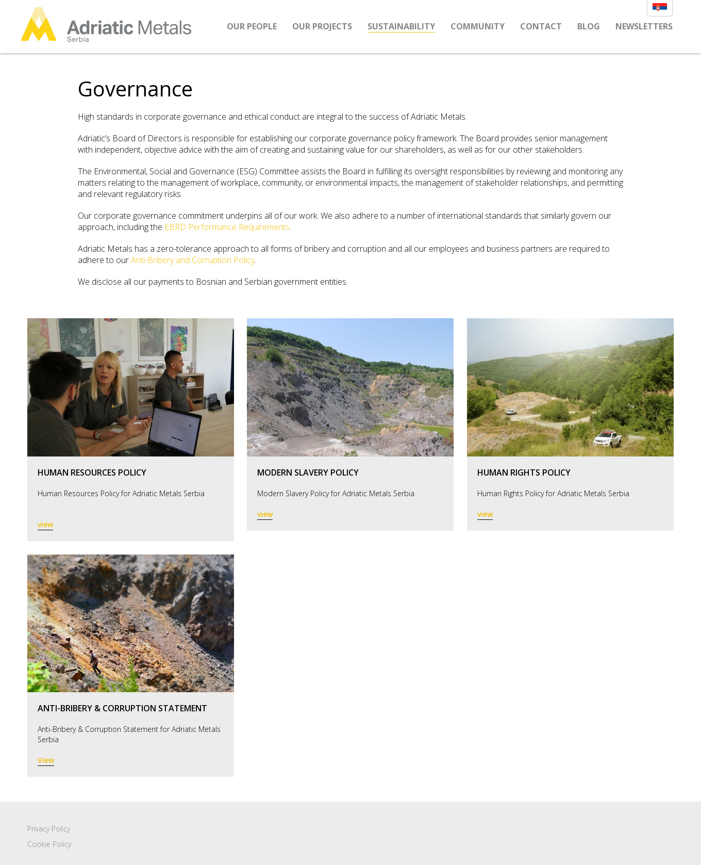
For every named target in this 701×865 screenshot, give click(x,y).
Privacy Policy (48, 829)
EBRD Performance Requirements (227, 227)
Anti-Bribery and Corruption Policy (193, 260)
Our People (252, 26)
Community (477, 26)
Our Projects (322, 26)
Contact (541, 26)
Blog (588, 26)
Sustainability (401, 26)
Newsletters (644, 26)
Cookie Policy (49, 844)
